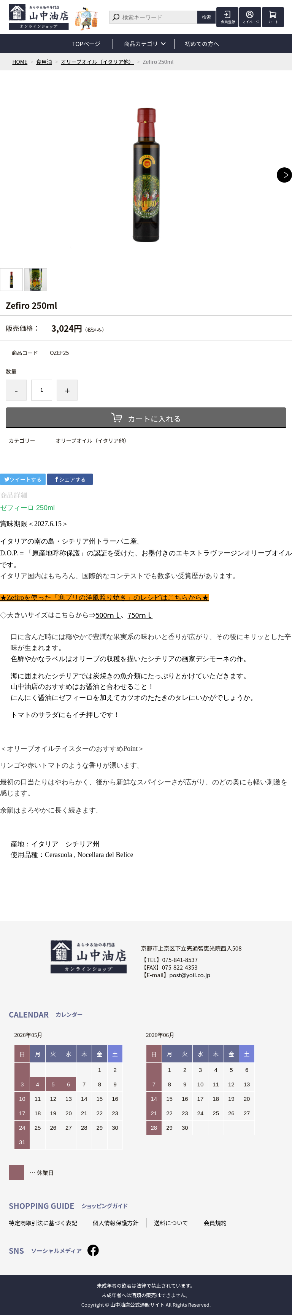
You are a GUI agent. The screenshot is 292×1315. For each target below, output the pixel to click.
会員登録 (227, 22)
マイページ (250, 22)
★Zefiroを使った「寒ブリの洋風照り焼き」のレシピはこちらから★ (104, 597)
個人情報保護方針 (115, 1223)
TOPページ (86, 44)
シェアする (70, 479)
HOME (19, 61)
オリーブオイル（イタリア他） (98, 61)
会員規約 (215, 1223)
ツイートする (22, 479)
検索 (206, 17)
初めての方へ (203, 44)
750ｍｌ (139, 615)
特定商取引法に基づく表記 (43, 1223)
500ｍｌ (108, 615)
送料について (171, 1223)
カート (273, 22)
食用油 (44, 61)
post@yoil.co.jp (189, 975)
